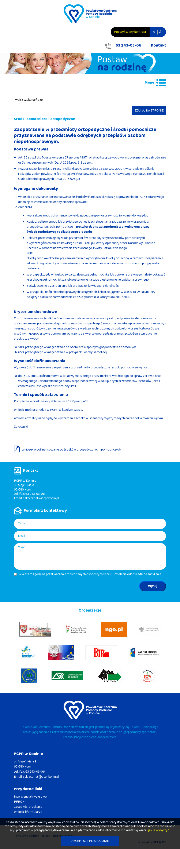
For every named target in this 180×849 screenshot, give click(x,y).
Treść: (21, 547)
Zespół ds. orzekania (28, 806)
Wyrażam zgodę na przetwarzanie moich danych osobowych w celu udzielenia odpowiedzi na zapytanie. (90, 574)
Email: (21, 536)
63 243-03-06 (128, 45)
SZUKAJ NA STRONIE (149, 110)
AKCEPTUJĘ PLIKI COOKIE (90, 840)
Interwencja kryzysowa (30, 796)
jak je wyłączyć (158, 830)
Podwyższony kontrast (130, 31)
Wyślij (152, 586)
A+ (161, 32)
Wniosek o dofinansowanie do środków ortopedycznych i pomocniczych (71, 449)
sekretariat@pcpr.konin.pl (41, 498)
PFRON (19, 801)
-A (153, 31)
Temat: (22, 523)
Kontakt (158, 45)
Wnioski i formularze (28, 812)
